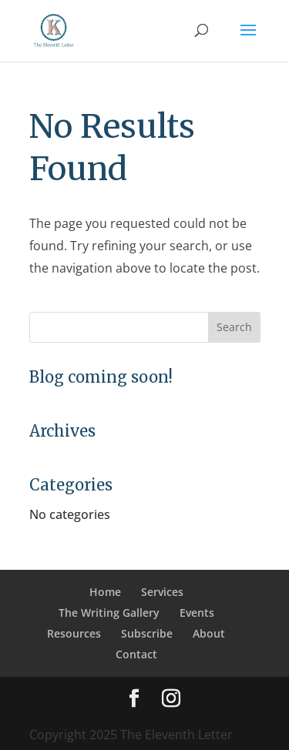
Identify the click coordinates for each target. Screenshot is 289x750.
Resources (74, 633)
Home (105, 591)
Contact (136, 654)
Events (197, 612)
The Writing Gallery (109, 612)
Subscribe (147, 633)
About (209, 633)
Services (162, 591)
